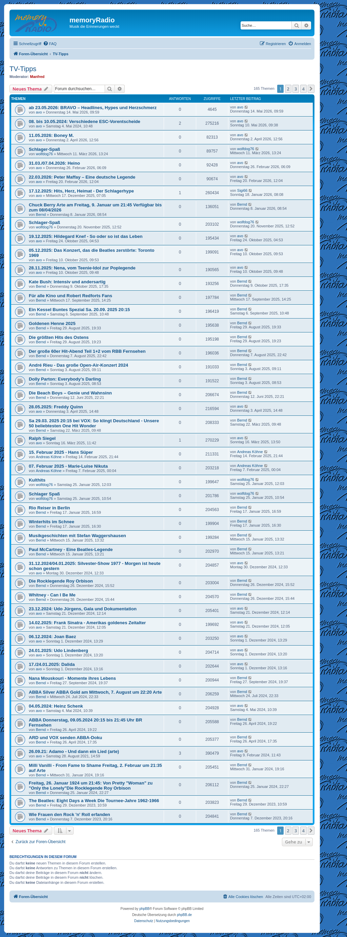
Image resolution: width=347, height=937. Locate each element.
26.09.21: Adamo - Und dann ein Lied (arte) (74, 751)
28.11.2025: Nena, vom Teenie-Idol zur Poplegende (82, 267)
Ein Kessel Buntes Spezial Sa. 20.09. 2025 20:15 (79, 309)
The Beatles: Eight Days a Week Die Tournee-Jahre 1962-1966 (94, 800)
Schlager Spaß (44, 493)
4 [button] (303, 89)
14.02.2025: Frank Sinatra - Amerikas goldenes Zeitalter (87, 622)
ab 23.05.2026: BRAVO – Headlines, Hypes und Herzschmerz (93, 107)
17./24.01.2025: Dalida (52, 664)
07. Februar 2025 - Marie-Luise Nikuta (68, 466)
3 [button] (295, 89)
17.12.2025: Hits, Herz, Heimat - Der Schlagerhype (81, 190)
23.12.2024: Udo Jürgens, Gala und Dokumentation (83, 608)
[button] (311, 89)
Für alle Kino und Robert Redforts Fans (70, 295)
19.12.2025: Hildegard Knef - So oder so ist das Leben (86, 236)
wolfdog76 (44, 154)
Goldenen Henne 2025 (52, 323)
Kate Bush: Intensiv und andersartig (67, 281)
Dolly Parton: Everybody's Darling (65, 379)
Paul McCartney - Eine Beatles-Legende (71, 549)
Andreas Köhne (49, 457)
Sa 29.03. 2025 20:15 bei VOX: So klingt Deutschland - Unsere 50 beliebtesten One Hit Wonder (94, 423)
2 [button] (288, 89)
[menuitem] (50, 44)
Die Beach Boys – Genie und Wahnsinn (70, 392)
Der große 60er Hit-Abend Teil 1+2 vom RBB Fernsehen (87, 351)
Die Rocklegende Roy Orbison (61, 581)
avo (39, 112)
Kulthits (37, 480)
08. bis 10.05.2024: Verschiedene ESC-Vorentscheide (84, 121)
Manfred (37, 77)
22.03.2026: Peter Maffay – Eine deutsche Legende (82, 177)
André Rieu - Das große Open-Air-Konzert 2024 (78, 365)
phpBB (144, 909)
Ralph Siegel (42, 438)
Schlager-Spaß (44, 149)
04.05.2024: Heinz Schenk (56, 706)
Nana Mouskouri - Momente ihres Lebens (72, 678)
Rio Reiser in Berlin (49, 507)
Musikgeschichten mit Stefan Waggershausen (77, 535)
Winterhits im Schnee (51, 521)
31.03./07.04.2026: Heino (54, 163)
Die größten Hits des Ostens (59, 337)
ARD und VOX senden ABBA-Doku (65, 737)
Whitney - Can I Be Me (52, 594)
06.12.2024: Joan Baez (52, 636)
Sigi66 (242, 190)
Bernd (41, 214)
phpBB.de (184, 915)
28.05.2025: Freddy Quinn (56, 406)
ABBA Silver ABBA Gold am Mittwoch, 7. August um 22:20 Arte (95, 692)
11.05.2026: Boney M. (51, 135)
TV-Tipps (22, 69)
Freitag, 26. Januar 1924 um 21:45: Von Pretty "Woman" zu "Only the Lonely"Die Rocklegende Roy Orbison (90, 785)
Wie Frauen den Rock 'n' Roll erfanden (69, 814)
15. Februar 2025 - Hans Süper (61, 452)
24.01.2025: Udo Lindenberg (58, 650)
